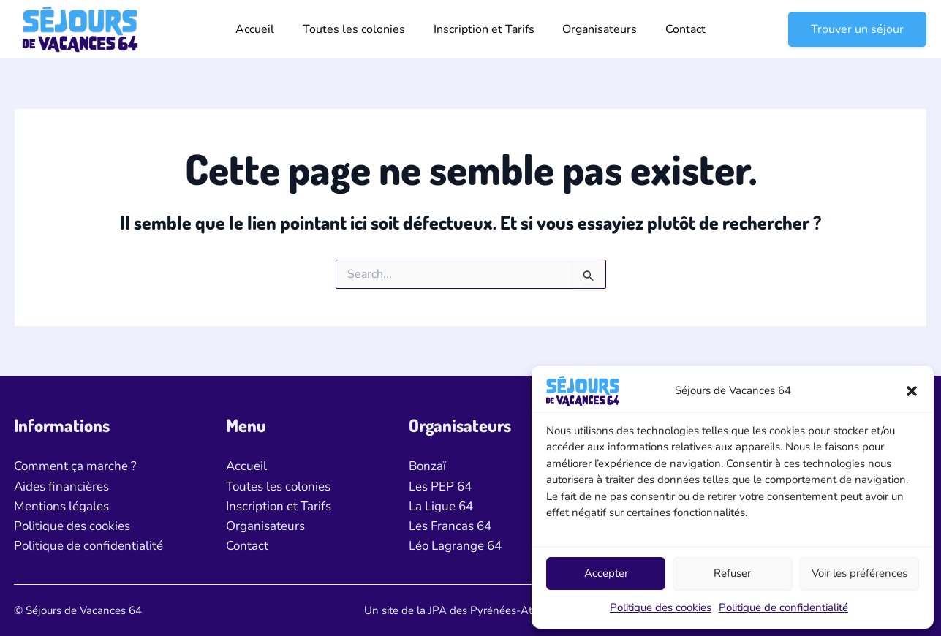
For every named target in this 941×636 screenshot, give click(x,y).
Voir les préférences (859, 573)
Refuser (732, 573)
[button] (911, 391)
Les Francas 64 (450, 526)
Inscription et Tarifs (484, 29)
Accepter (606, 573)
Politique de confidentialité (783, 607)
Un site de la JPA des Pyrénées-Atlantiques (470, 610)
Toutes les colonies (359, 29)
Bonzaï (427, 466)
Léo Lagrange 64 (455, 545)
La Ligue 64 (441, 506)
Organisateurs (595, 29)
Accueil (265, 29)
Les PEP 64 (440, 486)
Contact (676, 29)
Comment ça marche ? (75, 466)
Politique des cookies (660, 607)
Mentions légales (61, 506)
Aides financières (61, 486)
